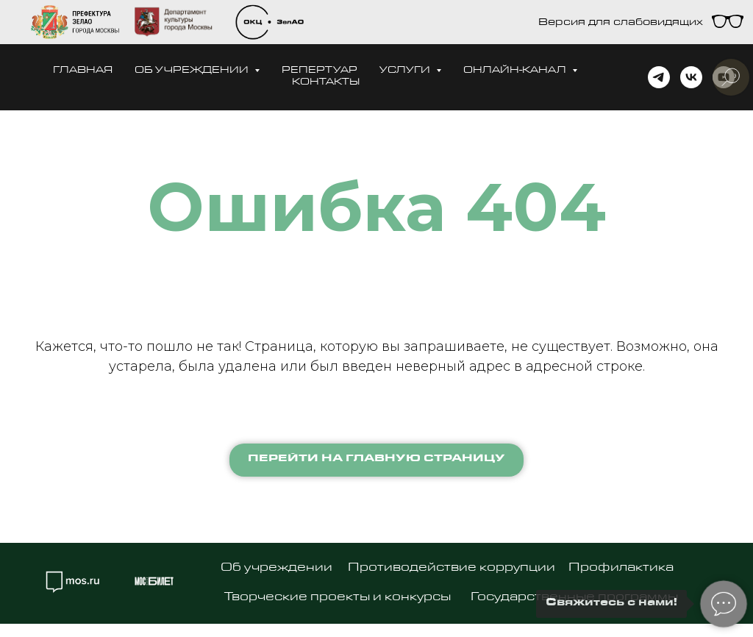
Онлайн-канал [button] (515, 71)
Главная (83, 71)
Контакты (326, 83)
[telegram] (659, 77)
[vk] (691, 77)
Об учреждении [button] (193, 71)
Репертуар (319, 71)
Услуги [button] (405, 71)
